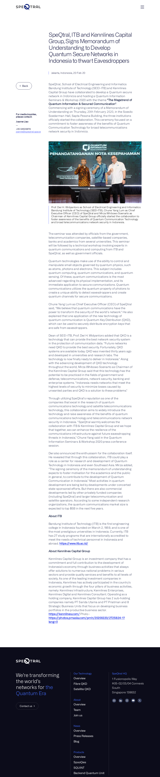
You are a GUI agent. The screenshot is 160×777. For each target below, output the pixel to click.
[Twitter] (140, 701)
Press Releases (83, 735)
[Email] (114, 701)
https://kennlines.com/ (64, 613)
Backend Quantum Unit (89, 772)
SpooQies (80, 762)
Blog (76, 741)
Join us (78, 715)
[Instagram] (127, 701)
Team (77, 709)
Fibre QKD (80, 683)
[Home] (37, 7)
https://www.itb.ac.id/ (73, 543)
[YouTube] (133, 701)
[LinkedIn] (121, 701)
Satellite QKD (82, 689)
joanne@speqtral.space (28, 131)
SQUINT (79, 767)
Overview (79, 678)
